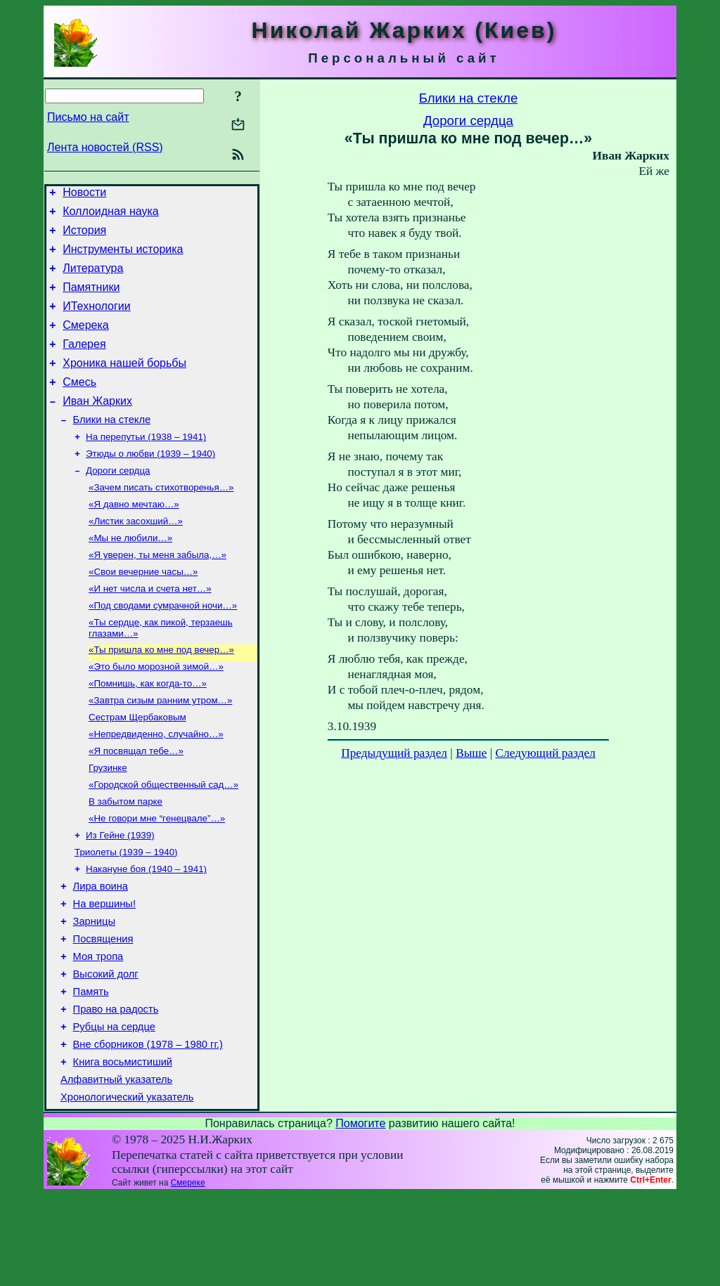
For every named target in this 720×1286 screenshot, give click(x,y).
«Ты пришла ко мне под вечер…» (161, 695)
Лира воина (100, 952)
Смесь (79, 405)
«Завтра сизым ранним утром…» (160, 750)
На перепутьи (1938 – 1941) (146, 465)
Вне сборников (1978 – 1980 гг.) (148, 1129)
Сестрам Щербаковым (137, 768)
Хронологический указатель (126, 1188)
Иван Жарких (97, 426)
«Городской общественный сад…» (163, 841)
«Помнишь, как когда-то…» (148, 732)
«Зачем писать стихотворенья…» (161, 520)
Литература (93, 279)
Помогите (360, 1215)
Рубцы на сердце (114, 1109)
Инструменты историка (123, 258)
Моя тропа (98, 1031)
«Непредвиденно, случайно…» (156, 786)
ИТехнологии (96, 321)
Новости (84, 194)
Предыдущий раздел (394, 753)
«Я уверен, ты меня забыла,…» (157, 593)
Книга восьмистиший (122, 1149)
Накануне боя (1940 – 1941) (146, 933)
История (84, 236)
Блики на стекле (112, 447)
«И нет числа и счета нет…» (150, 630)
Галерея (84, 363)
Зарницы (94, 991)
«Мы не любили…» (130, 575)
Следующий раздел (546, 753)
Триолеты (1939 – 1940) (126, 914)
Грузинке (108, 823)
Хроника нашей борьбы (124, 384)
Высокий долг (106, 1050)
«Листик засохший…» (136, 557)
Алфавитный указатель (116, 1168)
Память (91, 1070)
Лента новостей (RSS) (105, 147)
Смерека (86, 342)
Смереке (188, 1274)
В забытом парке (125, 860)
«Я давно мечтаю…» (134, 538)
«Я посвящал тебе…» (136, 805)
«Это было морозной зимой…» (156, 713)
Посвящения (103, 1011)
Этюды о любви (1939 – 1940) (150, 484)
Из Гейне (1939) (120, 896)
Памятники (91, 300)
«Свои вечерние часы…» (143, 611)
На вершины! (104, 972)
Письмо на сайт (88, 117)
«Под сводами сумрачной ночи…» (163, 648)
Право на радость (116, 1090)
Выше (471, 753)
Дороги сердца (118, 502)
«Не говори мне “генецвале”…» (157, 878)
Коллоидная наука (111, 215)
